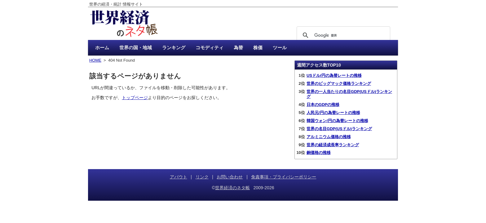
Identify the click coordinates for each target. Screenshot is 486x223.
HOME (95, 60)
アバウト (178, 176)
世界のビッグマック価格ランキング (339, 83)
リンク (202, 176)
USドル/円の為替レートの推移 (334, 75)
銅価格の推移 (319, 152)
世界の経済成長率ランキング (333, 144)
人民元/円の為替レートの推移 (333, 112)
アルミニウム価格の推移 (329, 136)
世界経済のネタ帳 (232, 187)
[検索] (342, 35)
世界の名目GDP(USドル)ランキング (339, 128)
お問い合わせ (230, 176)
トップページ (135, 97)
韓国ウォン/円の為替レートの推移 (337, 120)
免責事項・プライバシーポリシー (283, 176)
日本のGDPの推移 (323, 104)
